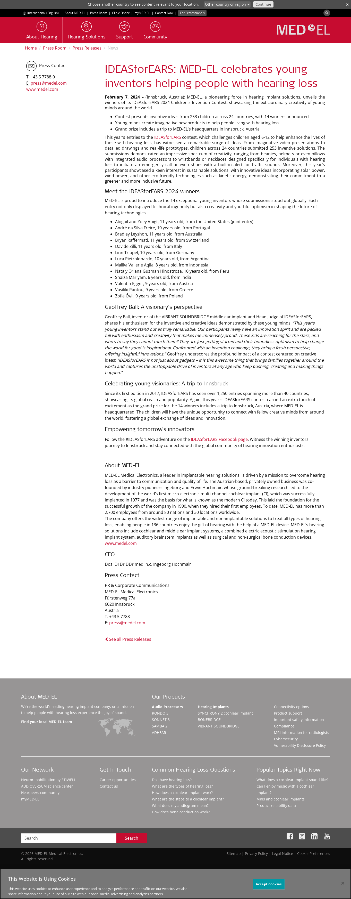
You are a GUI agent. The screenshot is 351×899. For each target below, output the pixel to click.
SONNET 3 (161, 719)
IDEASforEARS (168, 137)
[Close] (342, 888)
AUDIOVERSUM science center (47, 786)
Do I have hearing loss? (172, 779)
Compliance (284, 726)
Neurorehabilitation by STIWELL (48, 779)
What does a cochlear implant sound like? (292, 779)
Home (31, 48)
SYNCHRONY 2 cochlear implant (225, 713)
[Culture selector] (227, 4)
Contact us (109, 786)
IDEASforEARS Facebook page (219, 439)
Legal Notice (282, 853)
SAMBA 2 (159, 726)
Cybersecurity (286, 738)
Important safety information (299, 719)
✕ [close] (347, 4)
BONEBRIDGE (209, 719)
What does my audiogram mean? (180, 805)
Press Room (98, 13)
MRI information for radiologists (301, 732)
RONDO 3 (160, 713)
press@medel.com (127, 623)
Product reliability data (276, 805)
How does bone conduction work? (181, 811)
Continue (263, 4)
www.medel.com (121, 543)
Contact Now (164, 13)
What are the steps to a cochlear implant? (188, 799)
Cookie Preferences (313, 853)
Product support (288, 713)
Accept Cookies (268, 888)
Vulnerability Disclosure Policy (300, 745)
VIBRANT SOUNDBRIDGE (218, 726)
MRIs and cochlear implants (280, 799)
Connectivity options (291, 706)
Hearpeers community (40, 792)
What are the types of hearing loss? (182, 786)
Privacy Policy (256, 853)
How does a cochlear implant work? (182, 792)
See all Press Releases (128, 639)
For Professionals (192, 13)
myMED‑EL (142, 13)
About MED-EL (75, 13)
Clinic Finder (121, 13)
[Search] (326, 13)
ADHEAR (159, 732)
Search (131, 838)
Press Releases (87, 48)
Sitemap (234, 853)
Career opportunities (118, 779)
